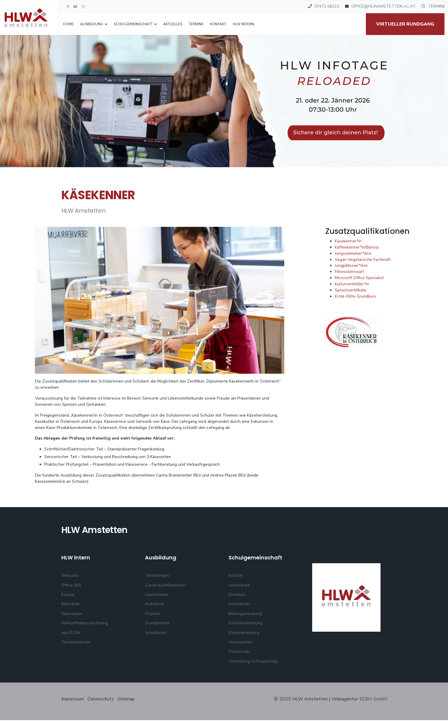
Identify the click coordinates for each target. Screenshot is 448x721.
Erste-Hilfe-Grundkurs (355, 297)
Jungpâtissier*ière (351, 266)
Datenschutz (100, 700)
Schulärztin (239, 605)
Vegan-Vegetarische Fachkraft (363, 260)
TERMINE (436, 6)
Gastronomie (157, 595)
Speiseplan (71, 614)
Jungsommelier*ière (353, 254)
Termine (196, 24)
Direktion (237, 595)
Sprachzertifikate (351, 291)
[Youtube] (75, 6)
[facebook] (68, 6)
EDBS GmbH (373, 700)
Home (68, 24)
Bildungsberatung (245, 614)
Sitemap (126, 700)
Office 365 (71, 586)
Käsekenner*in (348, 241)
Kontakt (218, 24)
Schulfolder (156, 633)
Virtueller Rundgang (405, 24)
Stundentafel (157, 624)
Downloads (239, 652)
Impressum (73, 700)
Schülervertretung (246, 624)
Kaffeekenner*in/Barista (357, 248)
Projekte (152, 614)
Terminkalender (76, 643)
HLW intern (243, 24)
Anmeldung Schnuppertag (253, 662)
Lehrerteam (239, 586)
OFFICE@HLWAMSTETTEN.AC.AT (383, 6)
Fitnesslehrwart (349, 272)
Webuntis (70, 576)
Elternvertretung (244, 633)
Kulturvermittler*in (352, 285)
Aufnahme (154, 605)
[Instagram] (83, 6)
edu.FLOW (71, 633)
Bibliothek (70, 605)
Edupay (68, 595)
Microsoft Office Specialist (359, 278)
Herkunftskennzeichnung (84, 624)
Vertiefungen (157, 576)
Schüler (236, 576)
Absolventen (240, 643)
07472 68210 (327, 6)
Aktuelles (172, 24)
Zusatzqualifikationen (165, 586)
